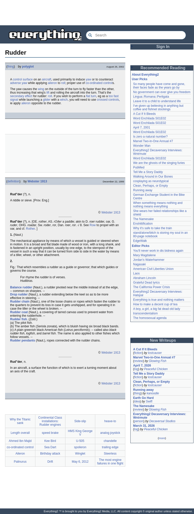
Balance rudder (21, 287)
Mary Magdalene (144, 255)
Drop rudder (19, 294)
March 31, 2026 (144, 425)
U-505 (80, 441)
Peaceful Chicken (155, 369)
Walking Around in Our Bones (153, 176)
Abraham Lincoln (144, 278)
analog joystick (110, 433)
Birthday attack (50, 453)
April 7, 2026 (142, 365)
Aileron (20, 453)
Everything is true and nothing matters (158, 300)
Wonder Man (141, 145)
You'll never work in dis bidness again (158, 250)
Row (93, 225)
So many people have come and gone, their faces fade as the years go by (159, 85)
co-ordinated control (99, 83)
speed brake (50, 433)
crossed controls (108, 99)
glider (46, 99)
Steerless (110, 453)
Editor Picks (140, 246)
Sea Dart (50, 447)
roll (63, 83)
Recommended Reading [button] (162, 68)
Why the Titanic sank (20, 421)
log (136, 369)
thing (10, 66)
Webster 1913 (37, 181)
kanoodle (153, 393)
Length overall (20, 433)
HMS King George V (80, 432)
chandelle (110, 441)
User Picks (139, 79)
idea (137, 401)
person (138, 421)
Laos (136, 273)
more (162, 438)
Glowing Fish (157, 361)
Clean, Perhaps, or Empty (150, 185)
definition (13, 181)
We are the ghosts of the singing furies (159, 163)
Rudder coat (19, 312)
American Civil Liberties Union (153, 269)
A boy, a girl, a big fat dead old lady (156, 309)
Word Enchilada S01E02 (149, 118)
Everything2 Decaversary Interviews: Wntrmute (159, 415)
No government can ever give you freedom (161, 92)
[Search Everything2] (136, 35)
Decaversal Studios (162, 421)
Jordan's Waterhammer (148, 260)
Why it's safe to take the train (152, 228)
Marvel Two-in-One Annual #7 (153, 141)
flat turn (91, 96)
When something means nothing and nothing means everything (157, 204)
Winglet (80, 453)
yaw (88, 79)
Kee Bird (50, 441)
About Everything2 (145, 74)
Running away (142, 190)
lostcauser (155, 353)
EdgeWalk (140, 241)
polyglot (28, 66)
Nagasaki (139, 264)
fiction (138, 353)
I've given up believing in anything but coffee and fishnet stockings (158, 107)
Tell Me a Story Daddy (148, 172)
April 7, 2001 (141, 127)
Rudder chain (20, 301)
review (138, 361)
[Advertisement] (97, 12)
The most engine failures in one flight (110, 461)
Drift (50, 461)
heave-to (110, 421)
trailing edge (110, 447)
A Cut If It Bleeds (144, 114)
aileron (52, 83)
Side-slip (80, 421)
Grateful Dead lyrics (146, 282)
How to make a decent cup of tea (155, 304)
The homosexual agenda (149, 318)
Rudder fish (18, 319)
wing (41, 89)
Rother (30, 228)
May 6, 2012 (80, 461)
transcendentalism (145, 313)
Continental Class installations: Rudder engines (50, 421)
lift (48, 92)
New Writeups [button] (163, 340)
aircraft (46, 79)
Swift (149, 401)
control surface (23, 79)
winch (64, 99)
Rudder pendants (22, 340)
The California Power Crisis (151, 287)
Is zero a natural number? (150, 136)
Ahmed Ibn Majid (20, 441)
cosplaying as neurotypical (151, 181)
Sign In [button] (162, 47)
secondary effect (21, 96)
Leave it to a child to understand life (157, 101)
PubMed (138, 167)
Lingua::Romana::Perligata (151, 96)
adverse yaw (18, 83)
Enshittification (143, 223)
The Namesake (143, 219)
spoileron (80, 447)
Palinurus (20, 461)
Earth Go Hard (143, 398)
